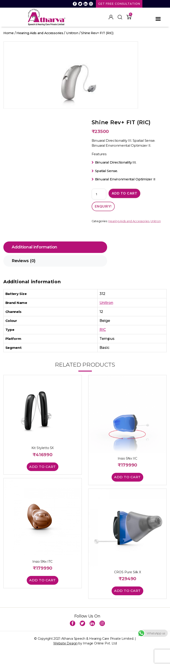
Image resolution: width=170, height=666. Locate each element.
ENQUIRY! (103, 206)
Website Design (65, 643)
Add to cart (124, 193)
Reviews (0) (23, 260)
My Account (111, 17)
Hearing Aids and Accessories (39, 33)
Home (8, 33)
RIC (102, 329)
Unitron (72, 33)
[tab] (55, 247)
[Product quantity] (99, 194)
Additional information (34, 247)
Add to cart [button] (42, 467)
